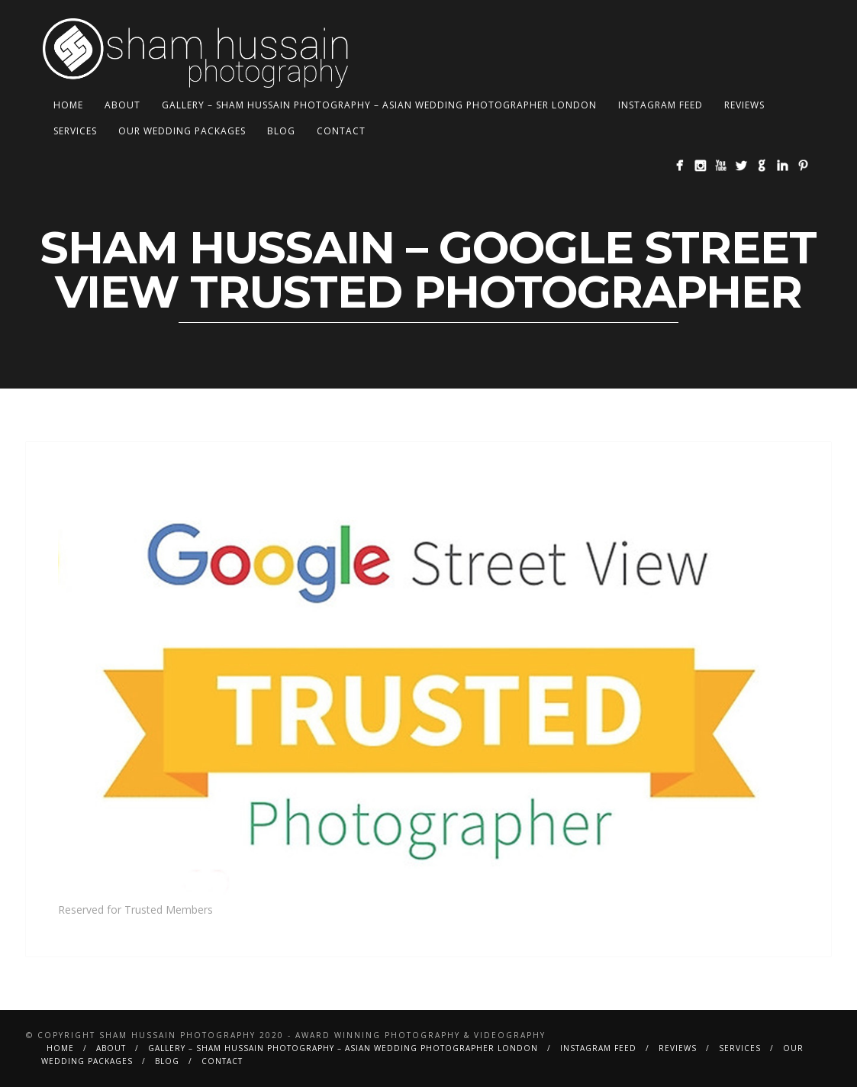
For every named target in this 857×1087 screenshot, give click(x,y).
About (122, 104)
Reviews (744, 104)
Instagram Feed (660, 104)
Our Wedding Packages (182, 130)
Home (68, 104)
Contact (341, 130)
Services (75, 130)
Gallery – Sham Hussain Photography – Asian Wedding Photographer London (379, 104)
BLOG (281, 130)
